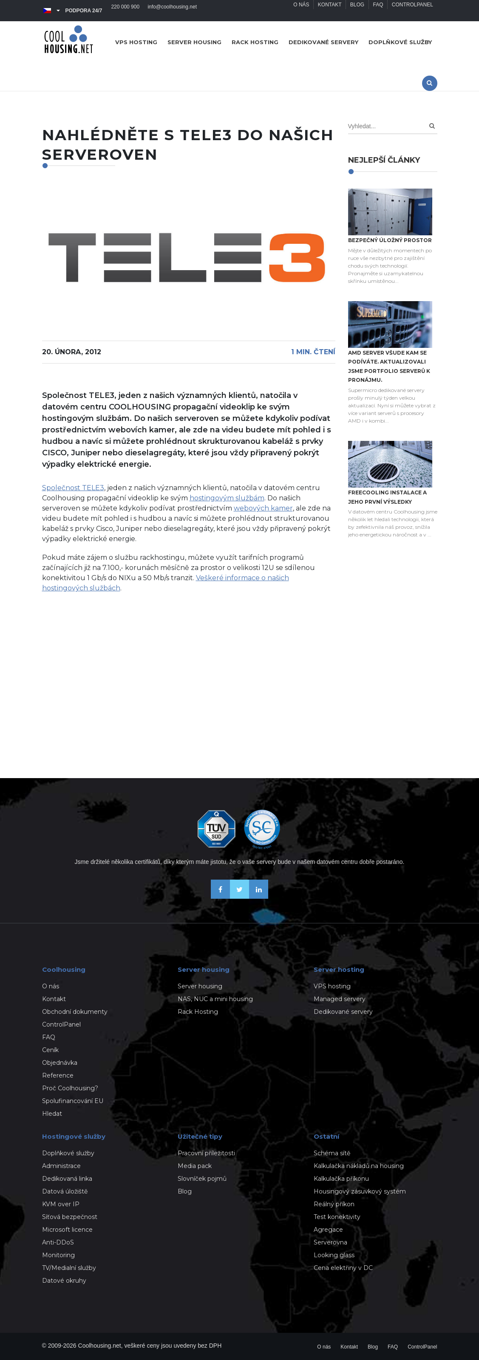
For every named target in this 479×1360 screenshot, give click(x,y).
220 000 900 (125, 11)
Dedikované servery (323, 42)
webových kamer (263, 508)
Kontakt (328, 11)
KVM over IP (60, 1204)
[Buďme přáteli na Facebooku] (220, 896)
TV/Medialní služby (69, 1268)
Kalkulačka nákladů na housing (359, 1166)
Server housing (194, 42)
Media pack (195, 1166)
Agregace (328, 1229)
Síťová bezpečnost (69, 1217)
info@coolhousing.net (173, 11)
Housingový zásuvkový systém (360, 1191)
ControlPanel (412, 11)
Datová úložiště (65, 1191)
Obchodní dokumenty (75, 1012)
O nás (300, 11)
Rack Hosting (198, 1012)
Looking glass (334, 1255)
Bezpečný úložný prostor (390, 240)
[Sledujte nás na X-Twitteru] (239, 896)
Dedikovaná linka (67, 1178)
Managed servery (340, 999)
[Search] (432, 126)
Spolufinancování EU (72, 1101)
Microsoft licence (67, 1229)
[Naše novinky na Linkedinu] (258, 896)
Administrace (61, 1166)
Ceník (50, 1050)
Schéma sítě (332, 1153)
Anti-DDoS (58, 1242)
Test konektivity (337, 1217)
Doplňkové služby (400, 42)
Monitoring (58, 1255)
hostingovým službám (227, 498)
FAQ (377, 11)
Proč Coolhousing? (70, 1088)
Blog (356, 11)
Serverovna (330, 1242)
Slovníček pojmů (202, 1178)
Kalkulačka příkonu (341, 1178)
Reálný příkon (334, 1204)
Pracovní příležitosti (206, 1153)
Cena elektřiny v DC (343, 1268)
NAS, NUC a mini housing (215, 999)
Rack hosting (255, 42)
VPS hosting (136, 42)
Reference (58, 1075)
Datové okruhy (64, 1280)
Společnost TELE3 (73, 488)
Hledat (52, 1113)
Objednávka (59, 1063)
